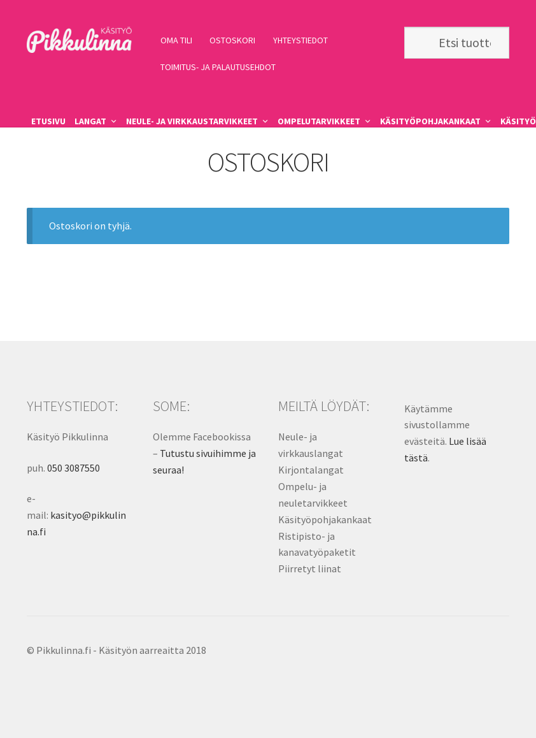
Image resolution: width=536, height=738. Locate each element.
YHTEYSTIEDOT (300, 40)
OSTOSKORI (232, 40)
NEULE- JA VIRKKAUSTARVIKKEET (192, 121)
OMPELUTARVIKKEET (319, 121)
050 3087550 (73, 467)
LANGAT (90, 121)
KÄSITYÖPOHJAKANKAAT (430, 121)
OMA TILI (176, 40)
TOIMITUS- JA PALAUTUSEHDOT (218, 67)
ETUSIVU (48, 121)
